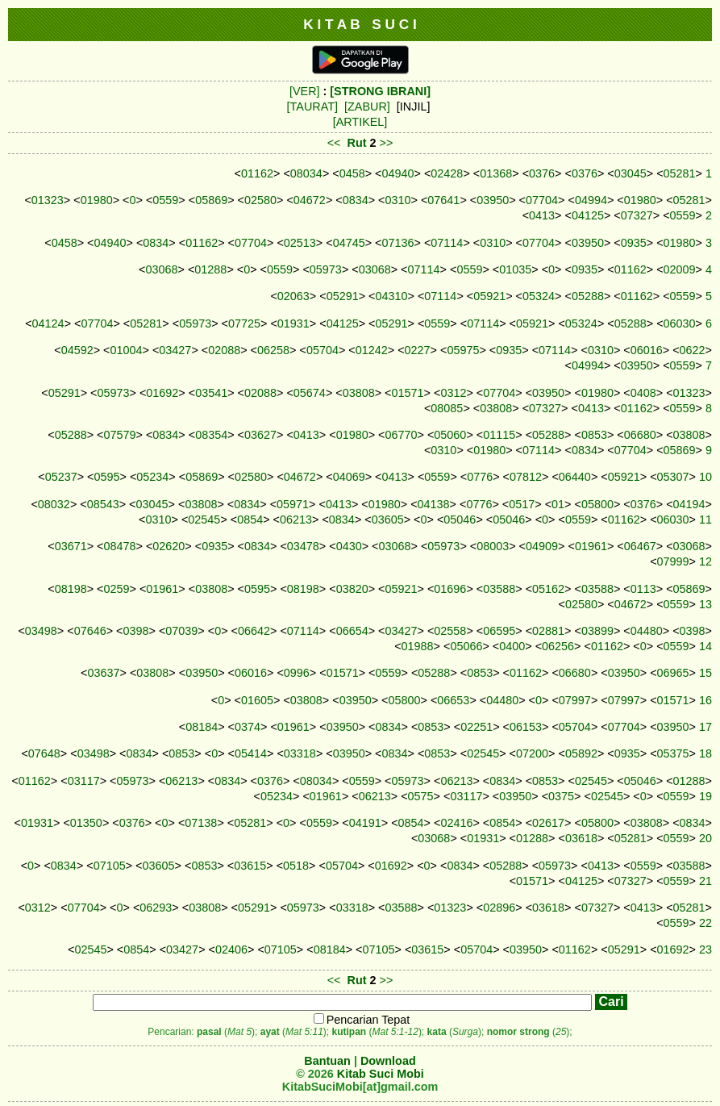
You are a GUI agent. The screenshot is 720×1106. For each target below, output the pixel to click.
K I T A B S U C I (360, 24)
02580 (260, 200)
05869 (211, 200)
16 (705, 700)
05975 (463, 350)
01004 (126, 350)
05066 (466, 646)
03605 (388, 519)
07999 (673, 561)
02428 (447, 173)
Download (388, 1060)
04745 (349, 242)
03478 (303, 546)
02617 (548, 822)
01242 (372, 350)
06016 (647, 350)
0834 (355, 200)
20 (705, 838)
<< (334, 142)
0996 (297, 672)
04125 (588, 215)
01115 (499, 434)
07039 (181, 630)
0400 (512, 646)
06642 (254, 630)
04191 (365, 822)
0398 (135, 630)
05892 (581, 753)
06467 (640, 546)
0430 (349, 546)
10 (705, 476)
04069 (349, 476)
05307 (673, 476)
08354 (211, 434)
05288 (588, 296)
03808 (359, 392)
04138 (434, 504)
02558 (450, 630)
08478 (119, 546)
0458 (352, 173)
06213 (296, 519)
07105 (110, 865)
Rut (357, 142)
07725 (244, 323)
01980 (97, 200)
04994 (591, 200)
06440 (575, 476)
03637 (103, 672)
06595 (499, 630)
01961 (591, 546)
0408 (643, 392)
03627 (260, 434)
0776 (480, 476)
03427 (175, 350)
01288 (210, 269)
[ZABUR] (367, 106)
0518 (296, 865)
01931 (293, 323)
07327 (637, 215)
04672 (309, 200)
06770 (401, 434)
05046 (459, 519)
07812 (526, 476)
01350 (86, 822)
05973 (326, 269)
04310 (392, 296)
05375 (673, 753)
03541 (211, 392)
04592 (77, 350)
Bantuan (327, 1060)
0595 (106, 476)
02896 (499, 907)
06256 (558, 646)
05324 (538, 296)
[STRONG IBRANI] (380, 91)
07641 (443, 200)
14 (705, 646)
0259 (116, 588)
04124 (48, 323)
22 (705, 922)
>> (386, 142)
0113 (643, 588)
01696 (450, 588)
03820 (352, 588)
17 (705, 726)
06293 (155, 907)
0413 (542, 215)
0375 (561, 796)
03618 (581, 838)
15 (705, 672)
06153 (526, 726)
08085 (447, 408)
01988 (418, 646)
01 (557, 504)
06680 (640, 434)
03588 (499, 588)
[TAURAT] (312, 106)
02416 (456, 822)
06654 (352, 630)
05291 (343, 296)
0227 (418, 350)
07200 (532, 753)
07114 (447, 242)
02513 (300, 242)
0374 (247, 726)
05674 (309, 392)
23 (705, 949)
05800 (597, 504)
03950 (493, 200)
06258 (273, 350)
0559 (165, 200)
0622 (692, 350)
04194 (689, 504)
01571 (408, 392)
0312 (453, 392)
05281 (680, 173)
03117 (84, 780)
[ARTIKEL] (360, 121)
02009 (680, 269)
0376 (542, 173)
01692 (162, 392)
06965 (673, 672)
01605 (257, 700)
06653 (453, 700)
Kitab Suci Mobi (380, 1073)
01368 (496, 173)
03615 (250, 865)
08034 (306, 173)
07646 (90, 630)
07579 (119, 434)
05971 (293, 504)
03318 (300, 753)
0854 (250, 519)
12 (705, 561)
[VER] (304, 91)
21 (705, 880)
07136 (398, 242)
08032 (54, 504)
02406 (231, 949)
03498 (41, 630)
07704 (542, 200)
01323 (47, 200)
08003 (493, 546)
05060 (450, 434)
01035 (515, 269)
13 (705, 604)
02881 (548, 630)
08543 (103, 504)
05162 (548, 588)
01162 (257, 173)
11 (705, 519)
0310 (398, 200)
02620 (168, 546)
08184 (201, 726)
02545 (204, 519)
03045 (630, 173)
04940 (398, 173)
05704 (322, 350)
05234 (152, 476)
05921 (489, 296)
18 (705, 753)
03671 (71, 546)
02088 (224, 350)
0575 (421, 796)
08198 (71, 588)
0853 (594, 434)
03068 (162, 269)
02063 (293, 296)
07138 (201, 822)
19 (705, 796)
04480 (647, 630)
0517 (522, 504)
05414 (251, 753)
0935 (634, 242)
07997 (575, 700)
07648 (44, 753)
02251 (476, 726)
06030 (680, 323)
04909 (542, 546)
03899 (597, 630)
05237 (61, 476)
